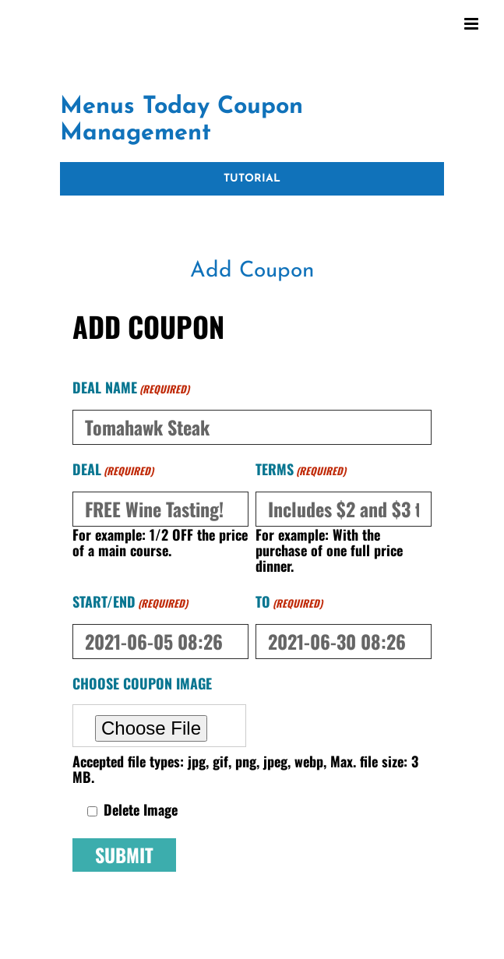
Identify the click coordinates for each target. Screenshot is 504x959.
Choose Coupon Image (142, 683)
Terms (301, 470)
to (289, 603)
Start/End (130, 603)
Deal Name (130, 388)
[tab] (252, 272)
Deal (112, 470)
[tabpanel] (252, 615)
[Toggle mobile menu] (472, 24)
